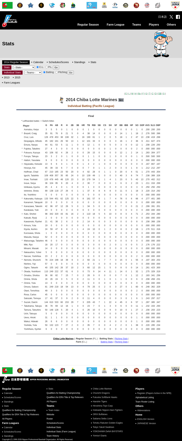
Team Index (53, 410)
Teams (136, 24)
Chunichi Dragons (101, 393)
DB (159, 93)
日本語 (162, 16)
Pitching (61, 72)
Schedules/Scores (59, 62)
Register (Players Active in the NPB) (155, 393)
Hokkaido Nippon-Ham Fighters (107, 410)
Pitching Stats (121, 338)
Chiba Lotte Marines (63, 338)
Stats (93, 62)
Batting (48, 72)
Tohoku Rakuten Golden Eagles (108, 423)
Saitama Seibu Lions (102, 418)
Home (138, 414)
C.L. (40, 67)
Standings (79, 62)
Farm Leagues (12, 82)
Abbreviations (143, 410)
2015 (17, 77)
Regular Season (88, 24)
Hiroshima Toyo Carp (103, 406)
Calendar (38, 62)
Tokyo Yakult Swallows (103, 427)
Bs (139, 93)
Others (171, 24)
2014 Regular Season (16, 62)
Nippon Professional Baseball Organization (18, 20)
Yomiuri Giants (100, 435)
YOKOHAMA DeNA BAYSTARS (108, 431)
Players (154, 24)
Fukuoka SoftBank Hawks (105, 397)
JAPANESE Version (146, 423)
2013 (6, 77)
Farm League (115, 24)
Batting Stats (107, 342)
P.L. (48, 67)
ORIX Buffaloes (100, 414)
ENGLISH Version (145, 419)
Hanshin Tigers (100, 401)
